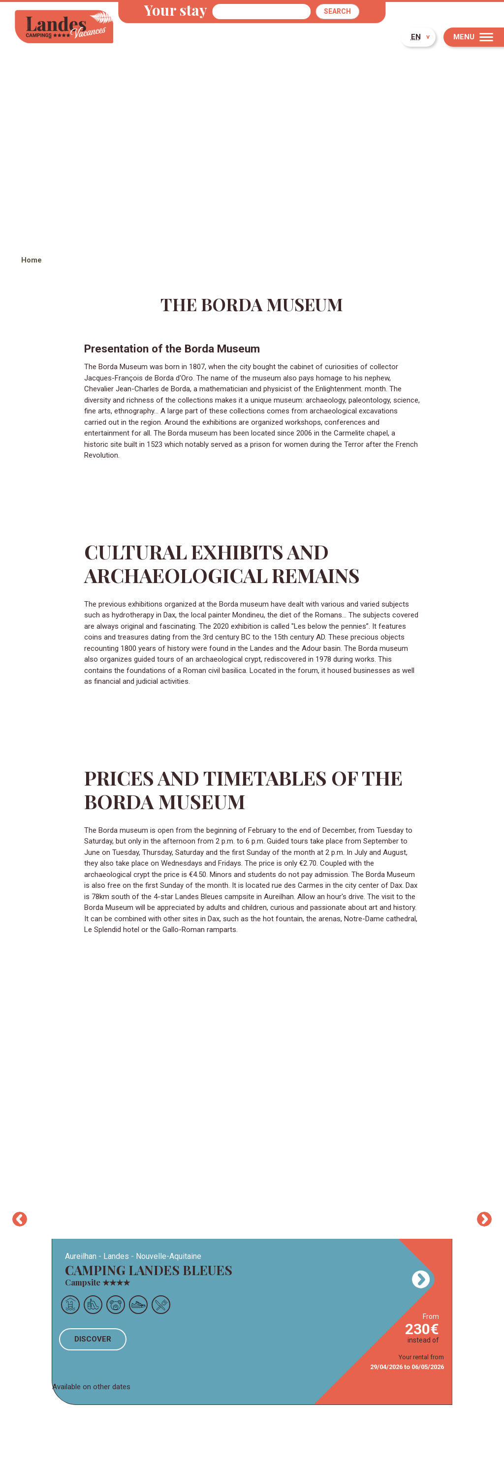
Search (337, 11)
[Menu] (473, 37)
